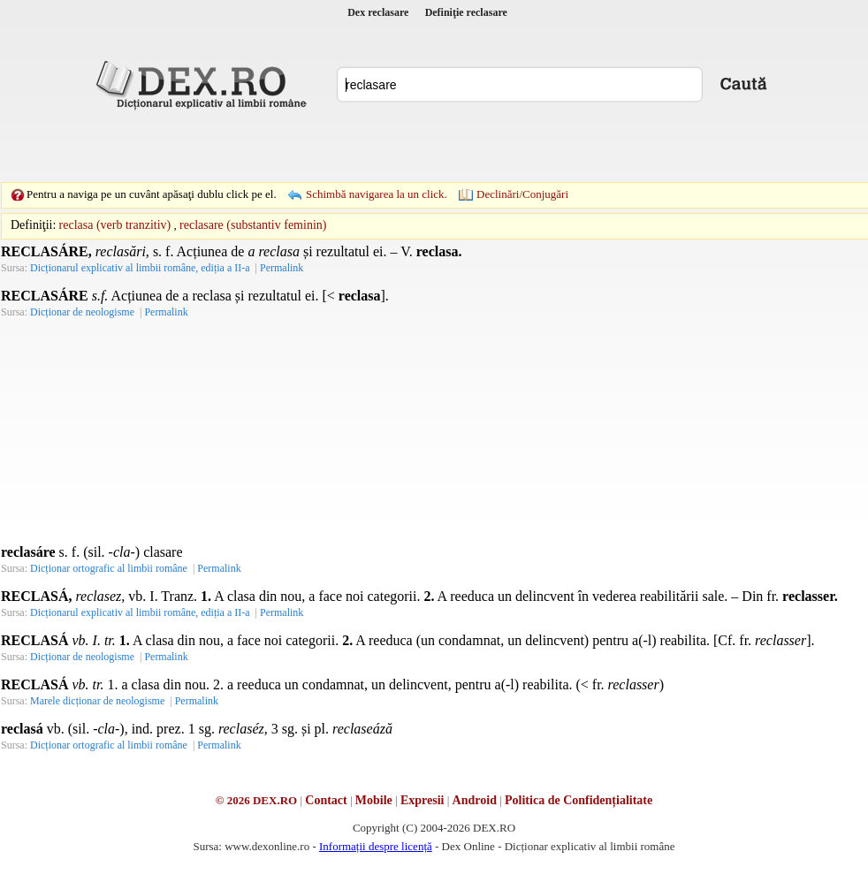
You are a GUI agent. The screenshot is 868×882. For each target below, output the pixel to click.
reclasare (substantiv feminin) (252, 225)
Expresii (422, 800)
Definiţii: (33, 225)
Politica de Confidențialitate (578, 800)
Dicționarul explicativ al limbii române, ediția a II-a (140, 268)
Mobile (373, 800)
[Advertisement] (312, 146)
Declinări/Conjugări (522, 194)
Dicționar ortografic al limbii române (108, 568)
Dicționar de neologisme (82, 312)
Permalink (281, 268)
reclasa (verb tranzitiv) (115, 225)
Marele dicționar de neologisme (97, 701)
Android (475, 800)
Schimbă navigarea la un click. (376, 194)
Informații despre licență (375, 846)
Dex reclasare (377, 12)
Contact (325, 800)
